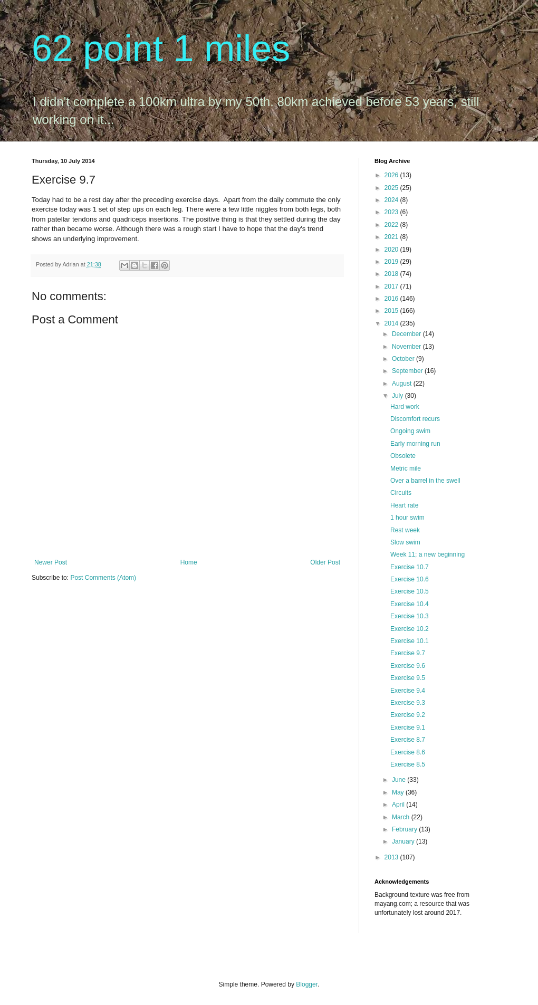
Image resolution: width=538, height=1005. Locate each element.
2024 (392, 200)
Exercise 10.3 (409, 616)
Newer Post (50, 562)
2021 (392, 237)
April (399, 804)
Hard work (404, 406)
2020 (392, 249)
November (407, 346)
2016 (392, 298)
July (398, 395)
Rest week (405, 530)
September (408, 371)
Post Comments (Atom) (103, 577)
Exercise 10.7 (409, 567)
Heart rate (404, 505)
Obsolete (403, 456)
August (403, 383)
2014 (392, 323)
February (405, 829)
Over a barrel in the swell (425, 480)
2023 (392, 212)
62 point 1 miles (161, 48)
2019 (392, 261)
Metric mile (405, 468)
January (404, 841)
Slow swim (405, 542)
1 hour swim (407, 517)
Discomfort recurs (415, 419)
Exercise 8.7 (407, 739)
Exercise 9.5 (407, 678)
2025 (392, 188)
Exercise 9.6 (407, 665)
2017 (392, 286)
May (399, 792)
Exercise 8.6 (407, 752)
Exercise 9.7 (407, 653)
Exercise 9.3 (407, 702)
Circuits (400, 492)
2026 (392, 175)
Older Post (325, 562)
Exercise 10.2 (409, 629)
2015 (392, 310)
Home (188, 562)
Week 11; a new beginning (427, 554)
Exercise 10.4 (409, 604)
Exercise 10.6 (409, 579)
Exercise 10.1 (409, 641)
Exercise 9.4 (407, 690)
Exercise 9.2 (407, 715)
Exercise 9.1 (407, 727)
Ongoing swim (410, 431)
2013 (392, 857)
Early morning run (415, 443)
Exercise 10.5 (409, 591)
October (404, 358)
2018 (392, 273)
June (399, 779)
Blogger (307, 984)
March (401, 817)
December (407, 334)
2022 (392, 224)
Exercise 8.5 (407, 764)
